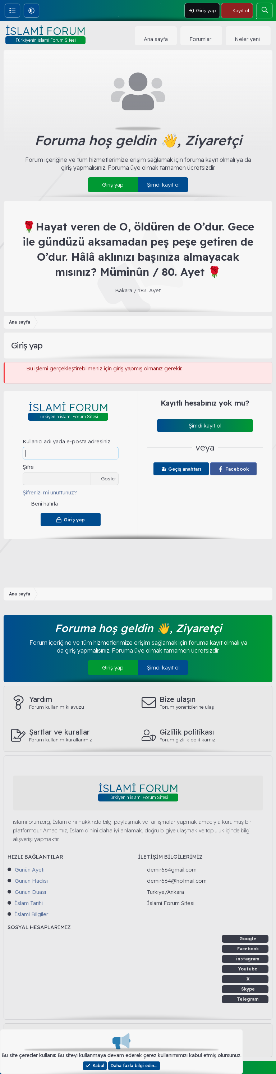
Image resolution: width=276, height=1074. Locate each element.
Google (247, 938)
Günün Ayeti (30, 869)
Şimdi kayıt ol (163, 184)
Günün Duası (30, 891)
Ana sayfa (156, 39)
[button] (31, 10)
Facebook (248, 948)
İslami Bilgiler (31, 914)
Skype (248, 989)
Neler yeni (247, 39)
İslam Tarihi (29, 903)
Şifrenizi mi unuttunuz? (50, 492)
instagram (247, 958)
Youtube (247, 969)
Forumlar (200, 39)
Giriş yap (113, 184)
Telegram (248, 999)
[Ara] (264, 10)
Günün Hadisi (31, 880)
